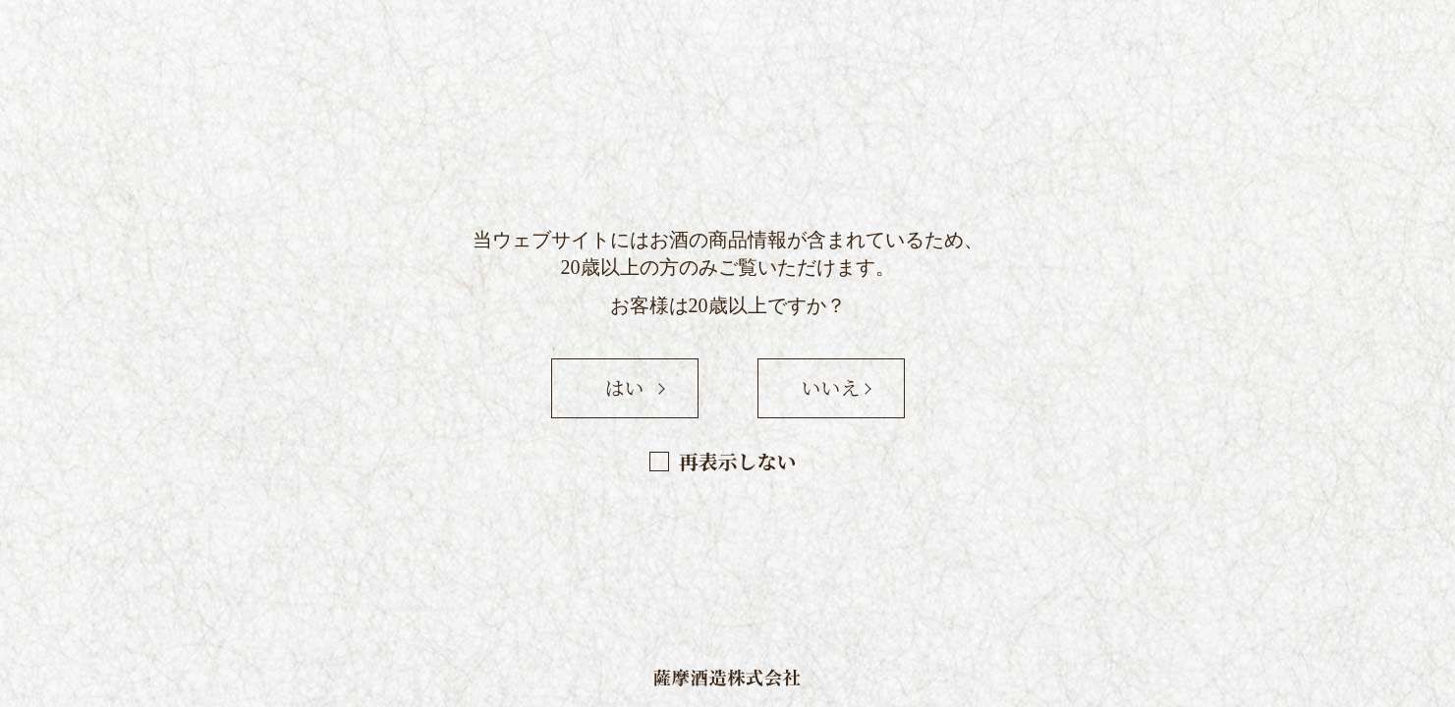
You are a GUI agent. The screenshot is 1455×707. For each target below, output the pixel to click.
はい (624, 387)
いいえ (831, 387)
